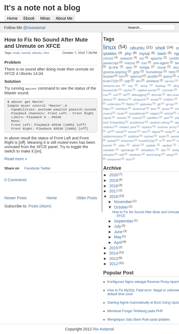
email (154, 99)
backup (160, 85)
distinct (123, 99)
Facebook (32, 172)
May (118, 237)
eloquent (139, 99)
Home (12, 18)
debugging (139, 94)
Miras (45, 18)
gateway (146, 104)
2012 (113, 264)
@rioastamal (34, 27)
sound (26, 52)
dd (125, 94)
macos (130, 63)
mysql (144, 53)
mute (16, 52)
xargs (170, 154)
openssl (136, 76)
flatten (130, 104)
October (121, 207)
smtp (168, 131)
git (158, 104)
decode (156, 94)
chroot (108, 58)
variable (108, 150)
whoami (108, 154)
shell (160, 48)
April (118, 242)
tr (160, 140)
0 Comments (15, 184)
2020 (113, 175)
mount (107, 113)
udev (122, 145)
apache (156, 58)
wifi (121, 154)
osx (144, 63)
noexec (122, 117)
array (144, 85)
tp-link (113, 67)
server (132, 131)
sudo (162, 136)
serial (119, 131)
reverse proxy (167, 127)
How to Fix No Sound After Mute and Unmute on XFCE (46, 43)
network (126, 58)
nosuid (137, 117)
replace (147, 127)
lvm (122, 76)
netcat (168, 113)
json (154, 108)
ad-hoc (169, 81)
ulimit (135, 145)
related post (127, 127)
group (170, 104)
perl (166, 117)
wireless (152, 81)
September (123, 221)
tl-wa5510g (146, 140)
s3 (109, 131)
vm (138, 81)
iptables (110, 53)
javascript (110, 63)
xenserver (114, 159)
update (150, 145)
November (123, 202)
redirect (108, 127)
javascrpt (139, 108)
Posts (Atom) (39, 210)
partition (152, 117)
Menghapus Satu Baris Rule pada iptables (138, 319)
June (118, 232)
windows (135, 154)
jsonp (165, 108)
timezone (127, 140)
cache (127, 90)
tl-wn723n (111, 81)
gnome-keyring (115, 72)
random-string (159, 122)
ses (144, 131)
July (117, 226)
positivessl (137, 122)
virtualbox (147, 150)
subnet (149, 136)
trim (169, 140)
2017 (113, 191)
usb (127, 81)
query (167, 76)
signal (156, 131)
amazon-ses (111, 85)
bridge (144, 67)
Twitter (46, 172)
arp (130, 85)
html (172, 72)
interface (122, 108)
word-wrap (153, 154)
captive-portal (146, 90)
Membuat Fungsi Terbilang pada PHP (135, 311)
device (107, 99)
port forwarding (114, 122)
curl (115, 94)
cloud (161, 67)
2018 (113, 186)
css (105, 94)
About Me (64, 18)
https (106, 108)
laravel (108, 76)
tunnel (107, 145)
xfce (46, 52)
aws (129, 67)
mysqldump (137, 113)
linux (109, 47)
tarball (111, 140)
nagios (154, 113)
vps (163, 150)
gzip (136, 72)
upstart (167, 145)
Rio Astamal (103, 329)
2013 (113, 258)
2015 (113, 248)
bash (162, 53)
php (128, 53)
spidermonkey (113, 136)
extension (114, 104)
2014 (113, 253)
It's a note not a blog (42, 7)
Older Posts (86, 202)
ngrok (107, 117)
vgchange (127, 150)
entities (169, 99)
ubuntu (37, 52)
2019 (113, 180)
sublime (133, 136)
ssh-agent (161, 63)
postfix (153, 76)
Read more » (15, 163)
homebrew (154, 72)
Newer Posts (15, 202)
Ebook (28, 18)
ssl (141, 58)
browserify (110, 90)
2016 (113, 196)
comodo (167, 90)
